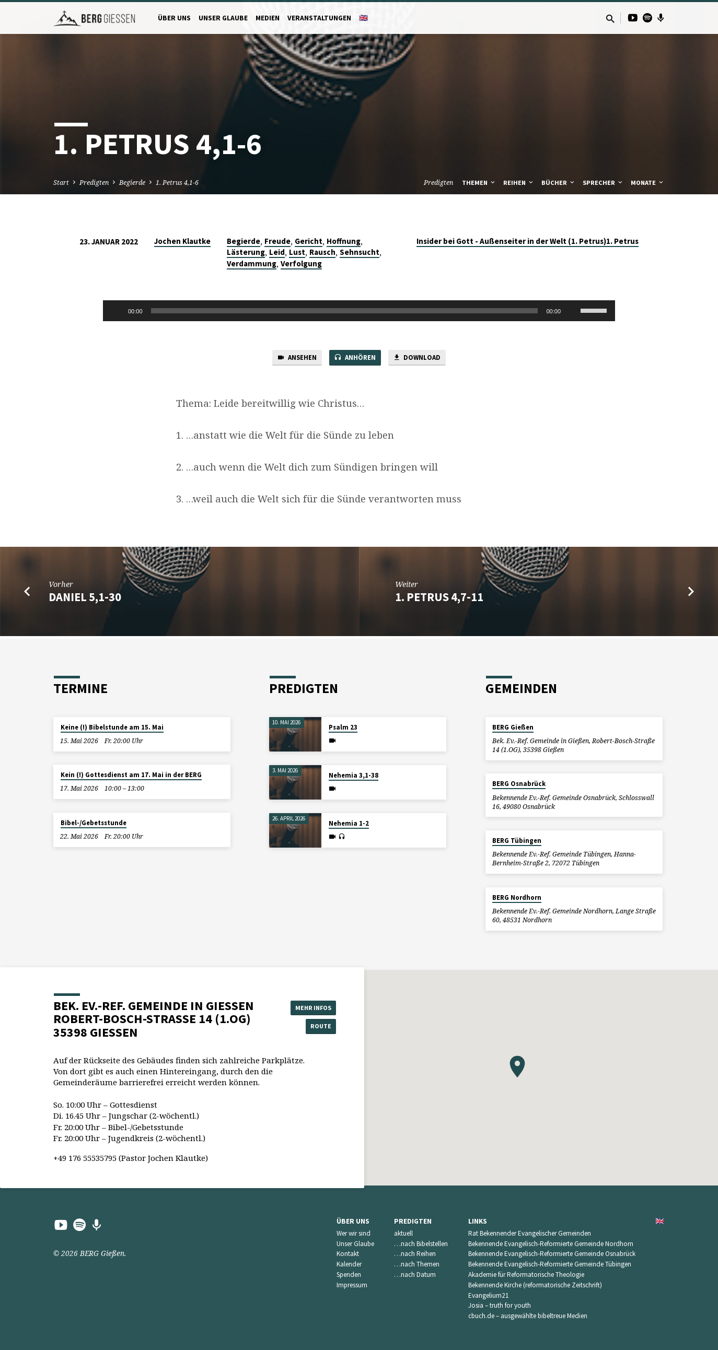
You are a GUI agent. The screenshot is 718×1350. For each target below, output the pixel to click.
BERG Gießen (513, 727)
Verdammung (251, 263)
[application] (359, 310)
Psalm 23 (343, 727)
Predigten (94, 182)
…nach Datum (415, 1274)
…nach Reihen (415, 1253)
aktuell (403, 1233)
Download (423, 359)
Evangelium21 (488, 1295)
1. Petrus (622, 241)
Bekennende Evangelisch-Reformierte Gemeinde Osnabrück (551, 1253)
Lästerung (246, 252)
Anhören (355, 359)
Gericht (308, 241)
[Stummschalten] (572, 311)
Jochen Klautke (182, 241)
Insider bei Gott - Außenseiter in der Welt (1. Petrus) (511, 241)
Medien (268, 18)
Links (477, 1221)
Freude (277, 241)
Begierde (132, 182)
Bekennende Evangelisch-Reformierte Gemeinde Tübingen (549, 1264)
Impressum (352, 1285)
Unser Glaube (223, 18)
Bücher (558, 182)
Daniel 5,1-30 (85, 599)
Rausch (322, 252)
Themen (479, 182)
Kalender (349, 1264)
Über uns (174, 18)
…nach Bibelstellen (421, 1243)
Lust (297, 252)
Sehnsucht (359, 252)
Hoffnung (344, 241)
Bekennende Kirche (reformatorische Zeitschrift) (535, 1285)
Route (309, 1026)
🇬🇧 (363, 18)
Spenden (349, 1274)
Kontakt (348, 1253)
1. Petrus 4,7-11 (439, 599)
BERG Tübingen (516, 840)
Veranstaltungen (319, 18)
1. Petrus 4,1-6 (177, 182)
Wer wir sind (353, 1233)
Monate (648, 182)
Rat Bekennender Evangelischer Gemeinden (529, 1233)
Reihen (519, 182)
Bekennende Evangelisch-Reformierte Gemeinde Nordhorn (550, 1243)
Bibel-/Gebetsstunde (93, 822)
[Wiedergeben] (116, 311)
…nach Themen (416, 1264)
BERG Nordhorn (516, 897)
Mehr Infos (309, 1006)
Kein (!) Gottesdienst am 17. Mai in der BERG (131, 774)
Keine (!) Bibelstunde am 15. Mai (112, 727)
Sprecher (603, 182)
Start (61, 182)
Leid (277, 252)
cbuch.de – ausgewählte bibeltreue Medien (527, 1315)
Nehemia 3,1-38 (353, 775)
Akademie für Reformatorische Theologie (526, 1274)
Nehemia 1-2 (349, 823)
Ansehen (291, 359)
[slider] (344, 310)
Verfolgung (301, 263)
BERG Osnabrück (519, 783)
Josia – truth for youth (499, 1305)
